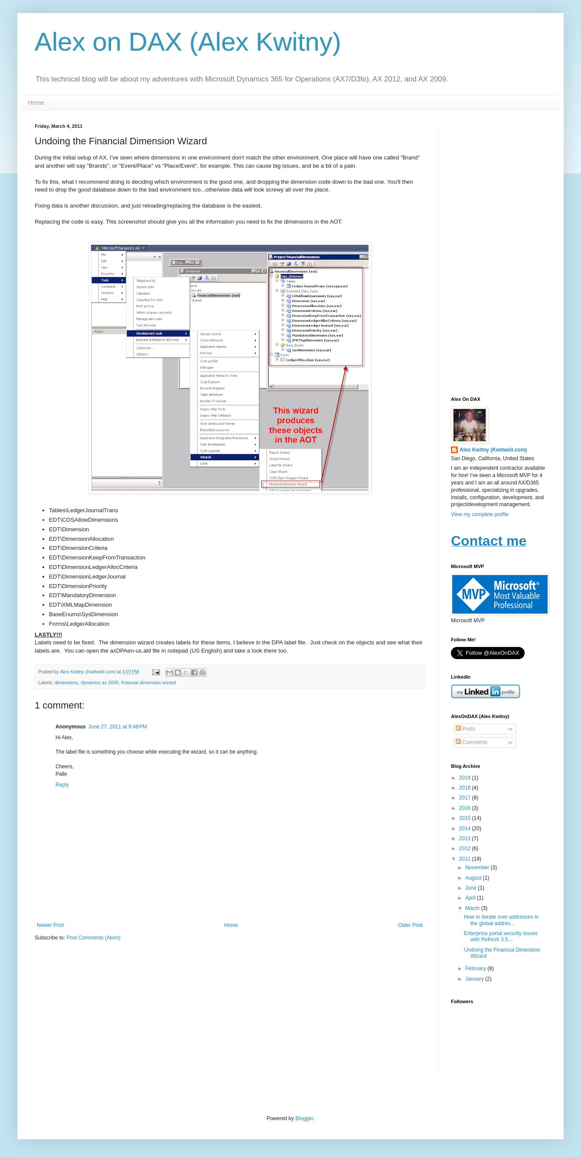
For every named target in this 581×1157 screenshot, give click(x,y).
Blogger (304, 1118)
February (476, 968)
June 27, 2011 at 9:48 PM (117, 727)
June (471, 888)
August (474, 878)
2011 (465, 859)
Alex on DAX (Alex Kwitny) (188, 41)
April (471, 898)
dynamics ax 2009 (99, 682)
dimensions (66, 682)
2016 (465, 808)
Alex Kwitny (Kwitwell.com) (88, 671)
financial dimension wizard (148, 682)
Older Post (410, 925)
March (473, 908)
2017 (465, 798)
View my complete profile (480, 514)
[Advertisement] (498, 254)
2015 (465, 818)
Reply (62, 785)
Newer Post (50, 925)
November (478, 867)
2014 (465, 829)
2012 (465, 848)
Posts (465, 729)
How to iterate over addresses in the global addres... (501, 920)
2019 (465, 778)
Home (36, 102)
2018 (465, 788)
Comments (471, 742)
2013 (465, 838)
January (475, 979)
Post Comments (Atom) (93, 938)
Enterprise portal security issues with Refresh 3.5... (501, 936)
